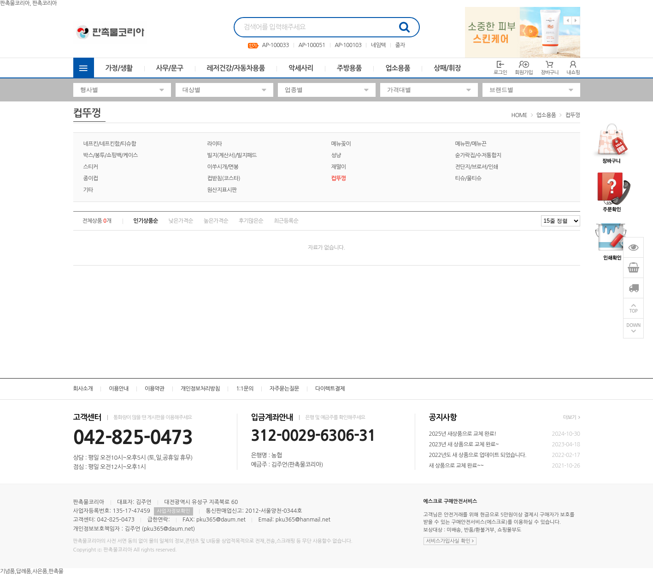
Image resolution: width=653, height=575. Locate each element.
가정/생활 (119, 68)
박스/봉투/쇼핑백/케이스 (110, 155)
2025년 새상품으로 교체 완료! (462, 434)
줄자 (400, 45)
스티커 (90, 167)
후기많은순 (251, 221)
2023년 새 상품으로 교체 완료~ (464, 444)
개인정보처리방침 (200, 388)
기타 (88, 190)
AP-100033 (275, 45)
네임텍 (378, 45)
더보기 (571, 417)
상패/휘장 (447, 68)
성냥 (336, 155)
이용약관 (155, 388)
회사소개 (83, 388)
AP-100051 (311, 45)
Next (575, 20)
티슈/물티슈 (468, 178)
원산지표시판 (222, 190)
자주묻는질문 (284, 388)
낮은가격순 (181, 221)
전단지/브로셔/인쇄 (476, 167)
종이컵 (90, 178)
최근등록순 (286, 221)
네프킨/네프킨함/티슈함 (109, 144)
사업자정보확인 (173, 511)
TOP (633, 311)
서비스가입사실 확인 (450, 541)
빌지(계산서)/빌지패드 (232, 155)
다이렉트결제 (330, 388)
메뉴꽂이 (341, 144)
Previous (567, 20)
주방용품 (349, 68)
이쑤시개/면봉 (223, 167)
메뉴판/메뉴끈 (471, 144)
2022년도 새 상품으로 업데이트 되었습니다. (478, 455)
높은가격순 (216, 221)
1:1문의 (244, 388)
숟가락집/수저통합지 (478, 155)
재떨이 (338, 167)
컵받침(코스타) (224, 178)
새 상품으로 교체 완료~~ (456, 465)
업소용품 (397, 68)
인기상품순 (145, 221)
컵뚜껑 (572, 115)
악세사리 (300, 68)
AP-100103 (348, 45)
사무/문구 (169, 68)
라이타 (214, 144)
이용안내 (119, 388)
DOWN (633, 325)
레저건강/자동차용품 (236, 68)
